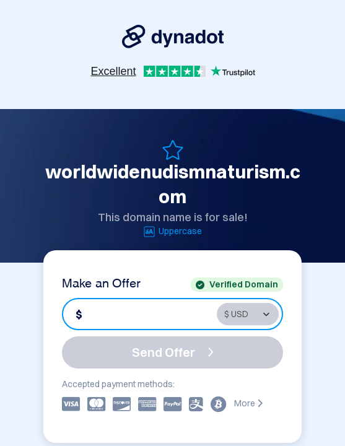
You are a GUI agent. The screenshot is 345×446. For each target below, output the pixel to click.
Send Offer (173, 352)
